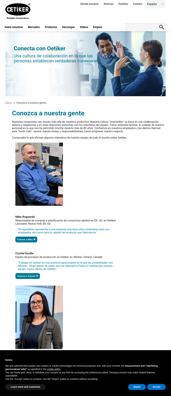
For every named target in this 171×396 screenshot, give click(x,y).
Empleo (97, 27)
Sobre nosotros (14, 27)
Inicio (8, 102)
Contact (137, 4)
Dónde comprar (89, 4)
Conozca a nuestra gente (31, 102)
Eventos (123, 4)
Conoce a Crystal (27, 276)
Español (152, 4)
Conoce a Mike (26, 239)
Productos (51, 27)
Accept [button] (156, 386)
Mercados (34, 27)
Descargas (68, 27)
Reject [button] (136, 386)
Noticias (109, 4)
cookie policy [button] (53, 369)
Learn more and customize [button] (25, 386)
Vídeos (84, 27)
